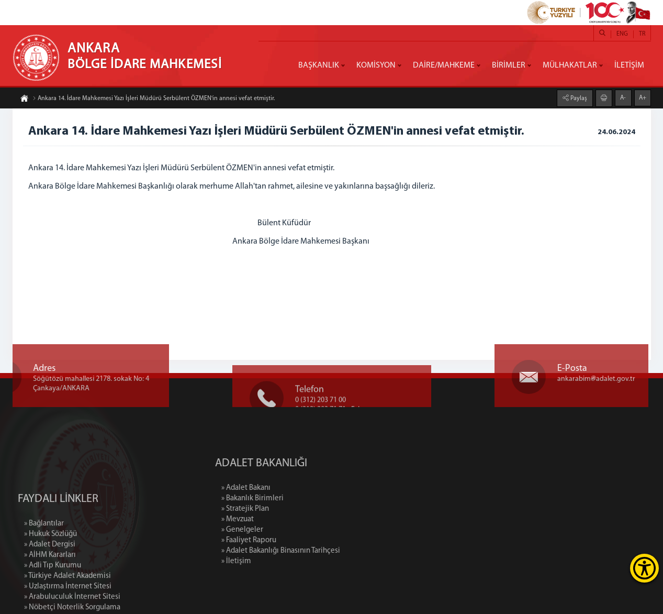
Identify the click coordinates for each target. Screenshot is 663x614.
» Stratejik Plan (285, 509)
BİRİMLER (508, 65)
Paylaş (578, 98)
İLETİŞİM (629, 65)
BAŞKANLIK (318, 65)
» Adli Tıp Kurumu (52, 603)
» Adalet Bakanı (285, 488)
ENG (622, 34)
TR (642, 34)
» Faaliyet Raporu (288, 540)
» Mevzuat (277, 519)
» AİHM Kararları (50, 593)
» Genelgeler (282, 530)
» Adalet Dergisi (49, 582)
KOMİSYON (376, 65)
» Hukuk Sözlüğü (50, 572)
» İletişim (276, 561)
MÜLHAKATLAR (570, 65)
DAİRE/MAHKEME (444, 65)
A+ (642, 97)
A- (623, 97)
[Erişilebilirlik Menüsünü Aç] (644, 568)
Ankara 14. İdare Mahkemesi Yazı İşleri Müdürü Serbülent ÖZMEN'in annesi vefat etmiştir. (153, 99)
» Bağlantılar (44, 561)
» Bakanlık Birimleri (292, 498)
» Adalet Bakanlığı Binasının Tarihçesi (320, 551)
